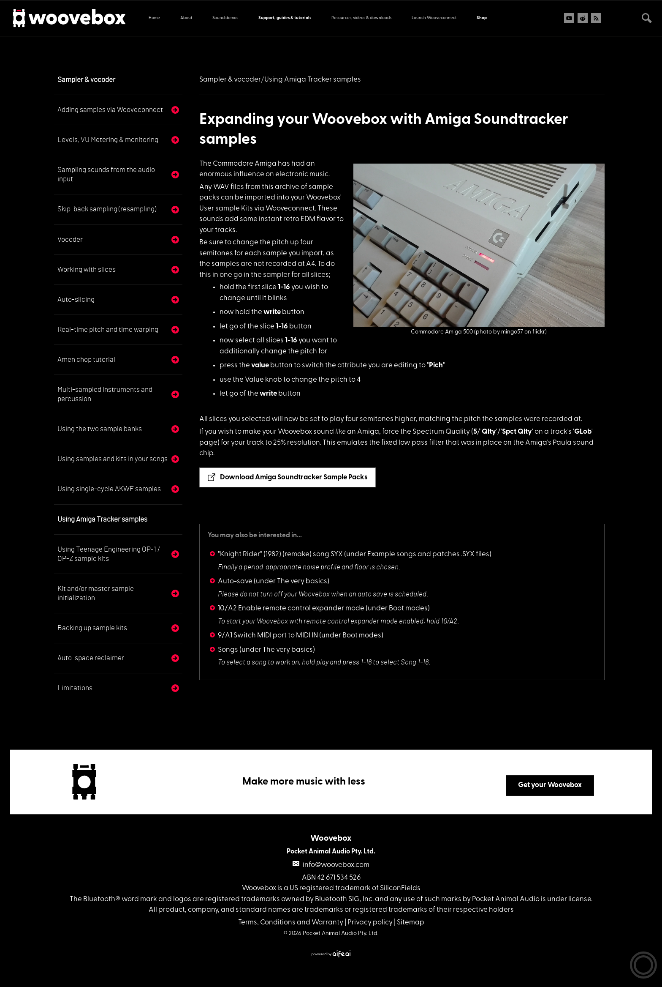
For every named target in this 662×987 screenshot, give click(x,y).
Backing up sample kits (92, 628)
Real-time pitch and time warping (107, 329)
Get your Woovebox (550, 785)
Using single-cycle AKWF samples (109, 488)
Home (154, 18)
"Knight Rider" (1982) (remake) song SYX (280, 554)
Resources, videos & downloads (361, 18)
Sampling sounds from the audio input (106, 174)
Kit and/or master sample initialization (95, 593)
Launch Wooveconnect (434, 18)
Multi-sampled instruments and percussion (104, 394)
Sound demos (225, 18)
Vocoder (70, 239)
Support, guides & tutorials (284, 18)
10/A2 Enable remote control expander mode (291, 608)
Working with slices (86, 269)
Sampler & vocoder (86, 79)
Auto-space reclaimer (90, 658)
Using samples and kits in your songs (112, 458)
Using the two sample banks (99, 428)
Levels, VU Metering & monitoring (107, 139)
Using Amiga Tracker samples (102, 519)
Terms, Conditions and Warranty (290, 922)
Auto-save (235, 581)
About (186, 18)
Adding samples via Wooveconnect (110, 109)
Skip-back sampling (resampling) (106, 209)
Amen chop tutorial (86, 359)
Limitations (74, 688)
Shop (482, 18)
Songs (228, 649)
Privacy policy (370, 922)
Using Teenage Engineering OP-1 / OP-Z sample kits (108, 554)
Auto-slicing (76, 299)
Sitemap (410, 922)
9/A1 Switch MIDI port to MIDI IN (268, 635)
